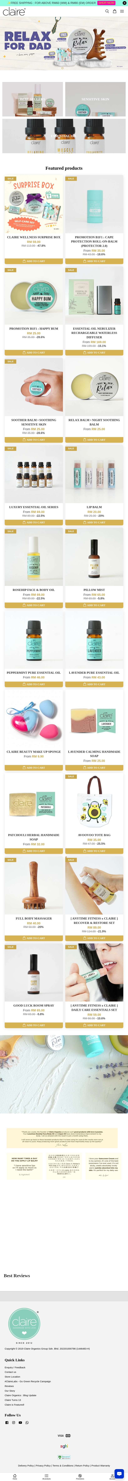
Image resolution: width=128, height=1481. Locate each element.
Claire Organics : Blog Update (20, 1395)
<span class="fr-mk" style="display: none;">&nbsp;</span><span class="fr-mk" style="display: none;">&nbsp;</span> (64, 1221)
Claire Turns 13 (13, 1400)
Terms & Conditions (63, 1465)
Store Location (12, 1376)
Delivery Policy (26, 1465)
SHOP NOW (106, 2)
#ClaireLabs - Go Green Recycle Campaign (28, 1381)
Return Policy (82, 1465)
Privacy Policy (43, 1465)
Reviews (9, 1386)
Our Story (10, 1390)
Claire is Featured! (14, 1404)
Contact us (10, 1372)
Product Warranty (100, 1465)
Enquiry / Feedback (15, 1367)
